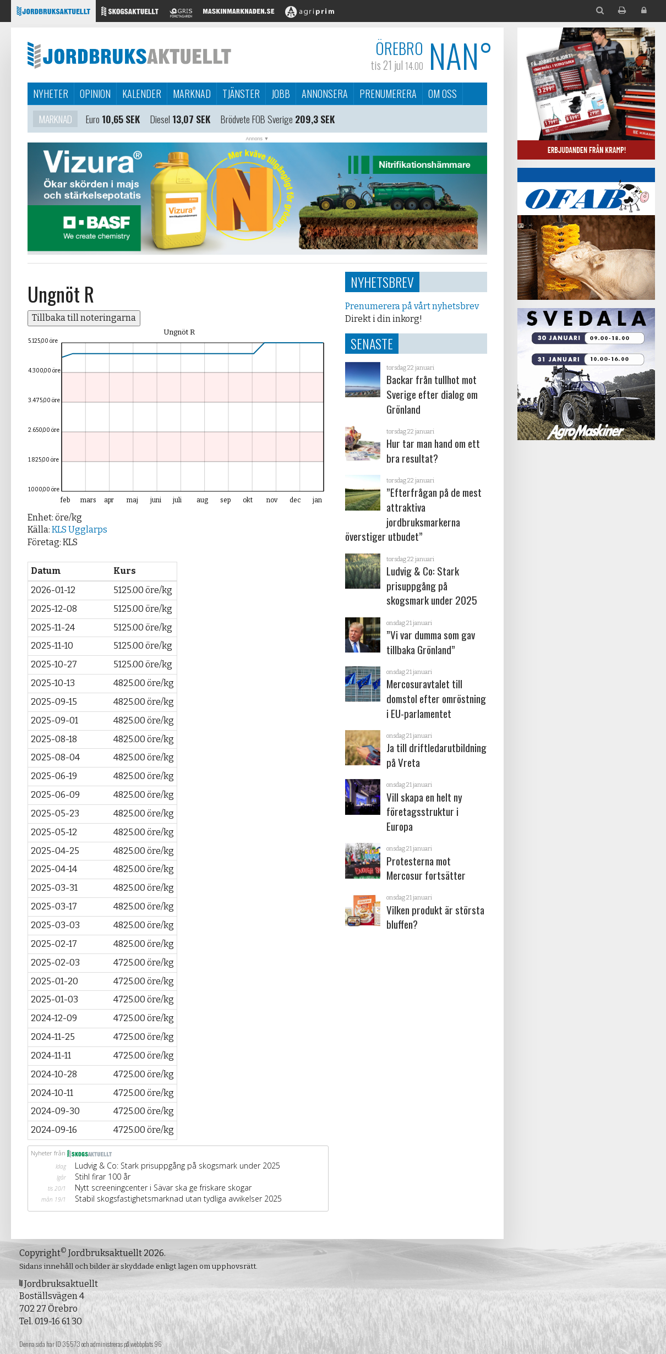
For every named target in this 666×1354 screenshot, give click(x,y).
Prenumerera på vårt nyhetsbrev (412, 306)
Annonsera (325, 93)
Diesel (160, 120)
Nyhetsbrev (382, 282)
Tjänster (241, 93)
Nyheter (50, 93)
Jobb (280, 93)
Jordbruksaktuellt (129, 55)
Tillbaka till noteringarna (84, 318)
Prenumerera (388, 93)
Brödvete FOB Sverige (257, 120)
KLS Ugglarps (79, 529)
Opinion (95, 93)
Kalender (141, 93)
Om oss (442, 93)
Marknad (192, 93)
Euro (93, 120)
